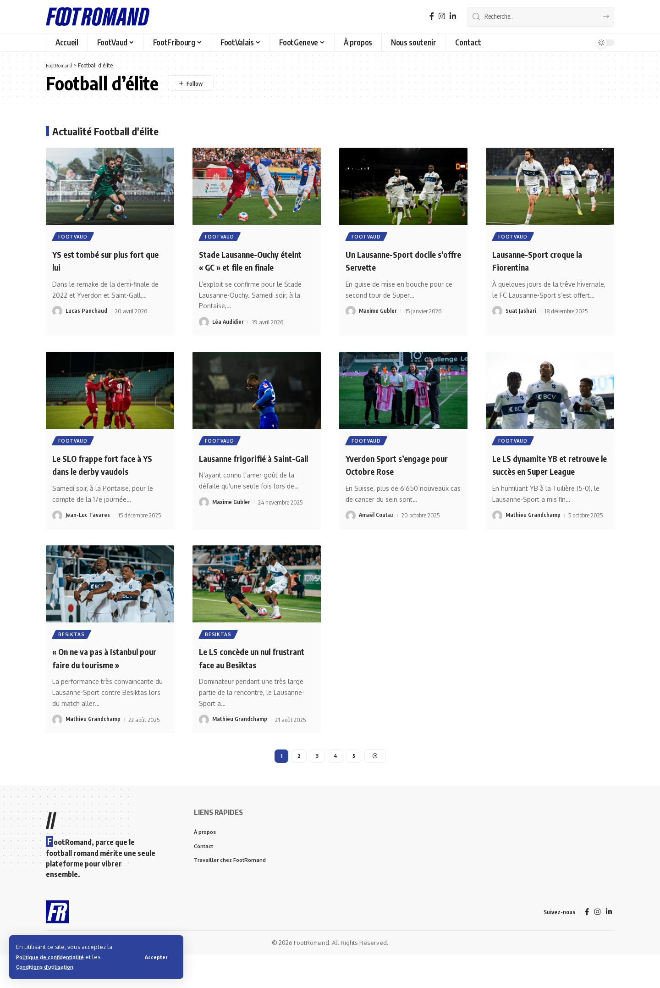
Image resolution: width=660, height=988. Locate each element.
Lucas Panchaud (87, 312)
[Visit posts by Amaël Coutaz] (351, 532)
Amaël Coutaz (377, 531)
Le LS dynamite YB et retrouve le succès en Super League (537, 486)
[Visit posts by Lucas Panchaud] (57, 313)
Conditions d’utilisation (49, 966)
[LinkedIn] (452, 16)
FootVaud (73, 237)
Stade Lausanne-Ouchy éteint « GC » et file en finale (248, 268)
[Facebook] (431, 16)
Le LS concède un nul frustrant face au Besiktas (255, 689)
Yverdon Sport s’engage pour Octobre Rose (397, 480)
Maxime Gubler (378, 312)
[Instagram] (441, 16)
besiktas (72, 664)
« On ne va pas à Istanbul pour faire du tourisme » (104, 689)
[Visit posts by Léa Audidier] (204, 337)
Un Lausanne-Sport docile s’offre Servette (400, 262)
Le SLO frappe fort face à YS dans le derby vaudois (106, 480)
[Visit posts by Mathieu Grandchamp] (497, 545)
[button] (155, 956)
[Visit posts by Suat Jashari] (497, 313)
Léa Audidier (228, 336)
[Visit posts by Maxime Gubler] (351, 313)
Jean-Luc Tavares (88, 531)
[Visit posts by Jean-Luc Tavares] (57, 532)
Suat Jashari (521, 312)
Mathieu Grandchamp (533, 545)
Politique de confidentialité (55, 956)
